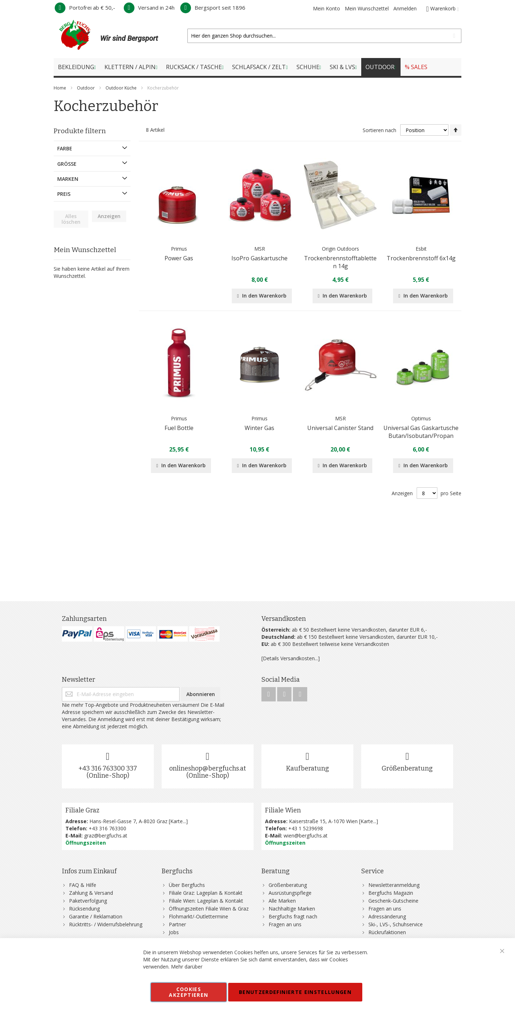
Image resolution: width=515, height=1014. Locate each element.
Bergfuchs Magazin (390, 892)
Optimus (421, 418)
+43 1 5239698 (305, 828)
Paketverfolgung (88, 900)
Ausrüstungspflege (290, 892)
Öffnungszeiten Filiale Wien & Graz (209, 908)
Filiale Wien (283, 810)
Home (60, 88)
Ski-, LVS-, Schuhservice (395, 924)
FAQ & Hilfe (82, 885)
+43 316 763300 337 (107, 768)
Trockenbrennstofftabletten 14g (340, 262)
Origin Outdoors (340, 248)
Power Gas (179, 258)
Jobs (174, 932)
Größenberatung (407, 768)
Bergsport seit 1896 (212, 7)
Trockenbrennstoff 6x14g (421, 258)
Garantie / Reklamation (95, 916)
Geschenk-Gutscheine (393, 900)
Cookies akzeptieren (188, 992)
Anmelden (405, 8)
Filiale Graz (82, 810)
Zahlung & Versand (91, 892)
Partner (177, 924)
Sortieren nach (379, 130)
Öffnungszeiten (85, 842)
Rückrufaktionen (387, 932)
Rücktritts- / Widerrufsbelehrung (105, 924)
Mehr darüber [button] (186, 966)
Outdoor (86, 88)
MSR (259, 248)
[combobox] (324, 36)
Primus (179, 248)
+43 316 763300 (107, 828)
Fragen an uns (285, 924)
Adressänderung (387, 916)
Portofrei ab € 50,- (85, 7)
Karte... (178, 821)
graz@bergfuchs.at (105, 835)
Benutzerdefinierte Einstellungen (295, 992)
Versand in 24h (149, 7)
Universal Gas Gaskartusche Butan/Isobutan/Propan (420, 432)
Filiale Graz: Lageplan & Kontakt (205, 892)
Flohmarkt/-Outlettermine (198, 916)
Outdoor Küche (122, 88)
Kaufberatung (307, 768)
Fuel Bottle (179, 428)
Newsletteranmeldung (394, 885)
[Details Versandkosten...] (290, 658)
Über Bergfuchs (187, 885)
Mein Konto (326, 8)
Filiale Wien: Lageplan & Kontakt (206, 900)
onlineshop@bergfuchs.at (207, 768)
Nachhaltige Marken (292, 908)
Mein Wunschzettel (367, 8)
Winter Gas (259, 428)
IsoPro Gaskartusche (259, 258)
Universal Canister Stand (340, 428)
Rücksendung (84, 908)
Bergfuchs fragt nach (293, 916)
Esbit (421, 248)
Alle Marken (282, 900)
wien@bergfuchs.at (306, 835)
